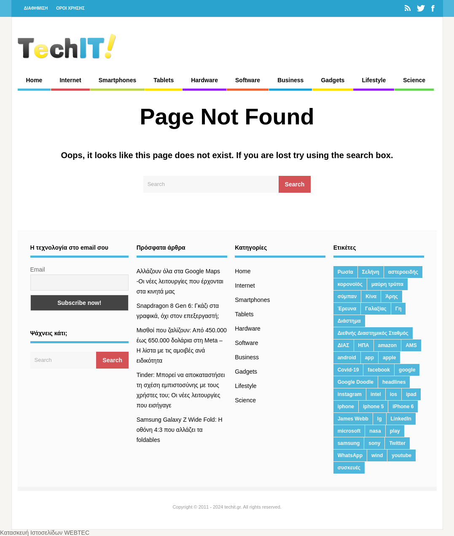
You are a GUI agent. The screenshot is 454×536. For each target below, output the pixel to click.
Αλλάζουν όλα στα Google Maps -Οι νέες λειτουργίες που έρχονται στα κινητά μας (180, 281)
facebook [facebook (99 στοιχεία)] (379, 370)
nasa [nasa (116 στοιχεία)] (375, 431)
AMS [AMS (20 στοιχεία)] (411, 345)
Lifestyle (374, 80)
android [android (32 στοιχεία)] (347, 358)
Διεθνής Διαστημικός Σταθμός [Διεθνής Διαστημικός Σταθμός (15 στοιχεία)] (373, 333)
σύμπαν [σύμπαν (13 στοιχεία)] (347, 296)
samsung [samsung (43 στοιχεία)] (349, 443)
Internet (70, 80)
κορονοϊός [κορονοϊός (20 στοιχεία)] (350, 284)
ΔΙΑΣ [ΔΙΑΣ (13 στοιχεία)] (343, 345)
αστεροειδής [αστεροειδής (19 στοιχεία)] (403, 272)
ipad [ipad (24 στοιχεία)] (411, 394)
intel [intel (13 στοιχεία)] (376, 394)
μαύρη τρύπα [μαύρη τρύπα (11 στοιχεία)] (387, 284)
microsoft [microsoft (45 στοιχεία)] (349, 431)
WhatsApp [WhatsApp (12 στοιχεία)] (350, 455)
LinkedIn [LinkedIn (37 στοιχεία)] (401, 419)
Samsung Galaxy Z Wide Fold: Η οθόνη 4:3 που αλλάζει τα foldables (180, 429)
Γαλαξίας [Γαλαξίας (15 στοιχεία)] (376, 309)
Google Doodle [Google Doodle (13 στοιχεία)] (355, 382)
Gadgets (332, 80)
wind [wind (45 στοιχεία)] (377, 455)
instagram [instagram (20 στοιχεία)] (350, 394)
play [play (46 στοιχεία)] (395, 431)
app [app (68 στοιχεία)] (369, 358)
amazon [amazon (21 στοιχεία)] (387, 345)
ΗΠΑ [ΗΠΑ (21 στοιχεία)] (363, 345)
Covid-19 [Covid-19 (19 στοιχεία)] (348, 370)
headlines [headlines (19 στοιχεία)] (394, 382)
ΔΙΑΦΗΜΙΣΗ (36, 8)
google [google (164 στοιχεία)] (407, 370)
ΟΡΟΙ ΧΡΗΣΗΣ (70, 8)
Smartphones (117, 80)
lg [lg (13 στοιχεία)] (379, 419)
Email (37, 269)
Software (247, 80)
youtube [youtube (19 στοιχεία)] (401, 455)
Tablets (163, 80)
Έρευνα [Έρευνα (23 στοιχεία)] (347, 309)
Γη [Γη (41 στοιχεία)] (398, 309)
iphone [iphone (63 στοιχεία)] (346, 406)
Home (34, 80)
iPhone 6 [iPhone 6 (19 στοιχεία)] (403, 406)
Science (414, 80)
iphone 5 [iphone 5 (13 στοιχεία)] (373, 406)
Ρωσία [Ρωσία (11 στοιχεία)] (345, 272)
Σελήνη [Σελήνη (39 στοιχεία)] (370, 272)
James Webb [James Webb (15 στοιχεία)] (353, 419)
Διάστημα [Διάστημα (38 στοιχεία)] (349, 321)
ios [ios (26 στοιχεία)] (393, 394)
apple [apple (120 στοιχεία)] (389, 358)
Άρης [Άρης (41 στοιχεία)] (391, 296)
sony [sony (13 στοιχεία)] (374, 443)
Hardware (204, 80)
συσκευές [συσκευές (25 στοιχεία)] (349, 468)
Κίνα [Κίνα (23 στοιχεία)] (370, 296)
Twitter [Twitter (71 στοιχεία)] (397, 443)
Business (290, 80)
